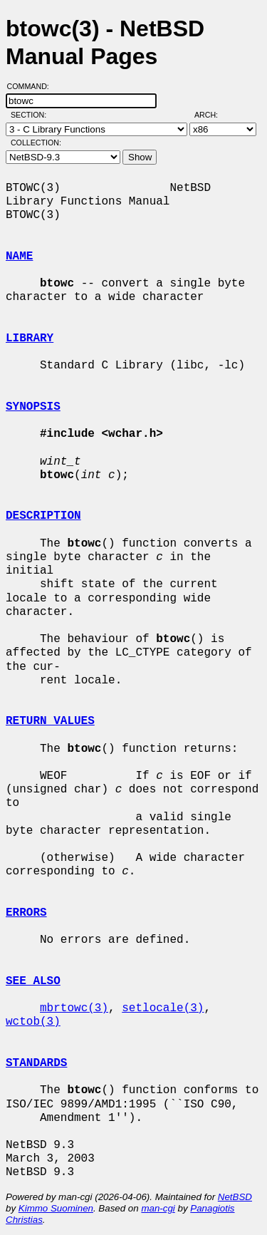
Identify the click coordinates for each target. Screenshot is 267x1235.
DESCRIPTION (43, 516)
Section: (32, 114)
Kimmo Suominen (56, 1208)
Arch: (212, 114)
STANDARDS (36, 1063)
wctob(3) (33, 1022)
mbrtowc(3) (74, 1008)
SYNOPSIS (33, 407)
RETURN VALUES (50, 721)
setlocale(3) (163, 1008)
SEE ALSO (33, 981)
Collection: (36, 142)
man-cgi (157, 1208)
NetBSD (235, 1197)
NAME (19, 256)
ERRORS (26, 913)
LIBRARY (29, 338)
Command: (32, 86)
